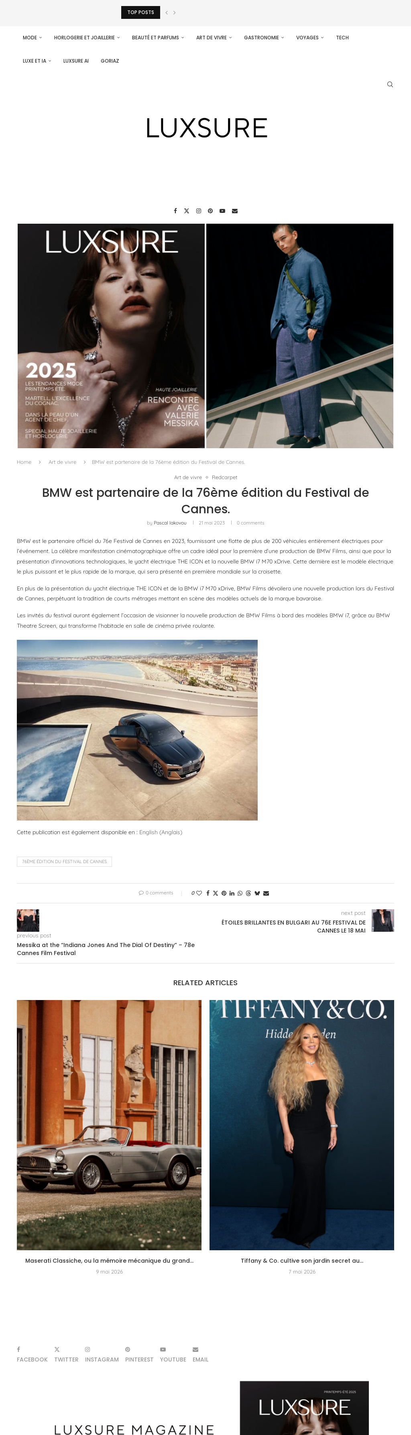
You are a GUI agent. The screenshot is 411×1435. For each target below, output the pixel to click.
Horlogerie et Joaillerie (84, 37)
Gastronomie (261, 37)
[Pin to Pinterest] (224, 893)
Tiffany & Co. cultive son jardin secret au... (302, 1261)
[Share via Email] (266, 893)
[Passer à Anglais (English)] (160, 832)
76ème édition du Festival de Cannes (64, 861)
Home (24, 462)
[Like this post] (199, 893)
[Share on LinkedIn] (232, 893)
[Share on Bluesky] (257, 893)
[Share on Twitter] (215, 893)
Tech (342, 37)
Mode (30, 37)
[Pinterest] (210, 211)
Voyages (307, 37)
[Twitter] (186, 211)
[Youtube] (222, 211)
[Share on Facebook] (208, 893)
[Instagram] (198, 211)
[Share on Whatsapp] (240, 893)
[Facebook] (175, 211)
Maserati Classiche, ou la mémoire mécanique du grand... (109, 1261)
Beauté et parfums (155, 37)
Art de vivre (211, 37)
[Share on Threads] (248, 893)
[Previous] (166, 12)
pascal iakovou (170, 523)
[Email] (235, 211)
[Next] (174, 12)
